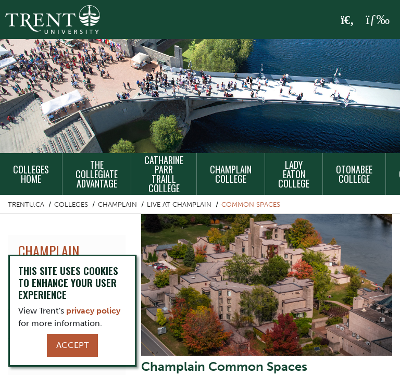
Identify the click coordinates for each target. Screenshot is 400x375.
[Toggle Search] (347, 20)
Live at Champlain (179, 204)
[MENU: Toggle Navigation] (377, 20)
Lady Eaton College (293, 174)
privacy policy (93, 311)
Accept (72, 345)
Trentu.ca (26, 204)
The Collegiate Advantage (97, 174)
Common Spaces (250, 204)
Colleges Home (31, 173)
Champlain (117, 204)
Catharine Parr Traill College (163, 174)
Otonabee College (354, 173)
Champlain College (231, 173)
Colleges (71, 204)
